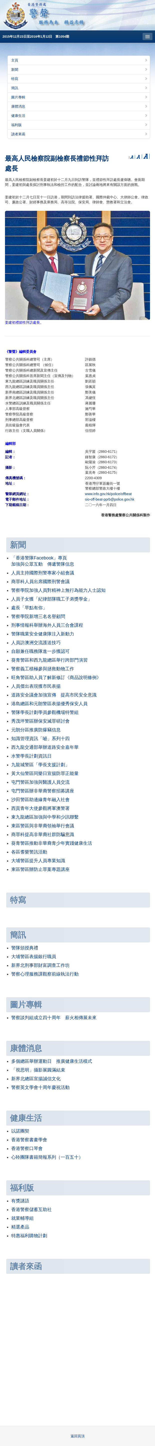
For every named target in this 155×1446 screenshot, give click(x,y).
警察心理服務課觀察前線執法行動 (45, 974)
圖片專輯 (79, 97)
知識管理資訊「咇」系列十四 (40, 738)
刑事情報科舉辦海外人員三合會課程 (47, 625)
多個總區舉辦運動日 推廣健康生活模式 (51, 1061)
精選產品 (20, 1226)
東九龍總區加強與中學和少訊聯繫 (45, 817)
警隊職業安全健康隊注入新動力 (42, 633)
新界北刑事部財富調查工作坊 (40, 965)
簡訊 (79, 88)
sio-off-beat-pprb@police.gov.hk (109, 499)
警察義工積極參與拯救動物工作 (42, 668)
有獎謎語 (20, 1200)
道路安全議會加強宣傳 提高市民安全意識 (54, 694)
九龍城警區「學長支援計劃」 (40, 764)
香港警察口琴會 (27, 1148)
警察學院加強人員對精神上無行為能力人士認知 (58, 590)
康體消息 (79, 106)
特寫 (79, 79)
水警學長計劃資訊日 (31, 756)
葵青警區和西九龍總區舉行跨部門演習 (49, 660)
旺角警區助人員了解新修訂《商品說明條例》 (56, 677)
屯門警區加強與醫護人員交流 (40, 782)
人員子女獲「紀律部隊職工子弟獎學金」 (51, 599)
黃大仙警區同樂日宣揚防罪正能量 (45, 773)
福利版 (79, 125)
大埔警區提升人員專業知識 (38, 860)
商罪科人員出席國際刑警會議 (40, 581)
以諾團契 (20, 1131)
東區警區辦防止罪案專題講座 (40, 869)
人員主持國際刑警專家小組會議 (42, 572)
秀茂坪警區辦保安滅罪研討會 (40, 721)
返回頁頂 (78, 1436)
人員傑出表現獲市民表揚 (36, 686)
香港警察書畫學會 (29, 1139)
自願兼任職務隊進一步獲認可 (40, 651)
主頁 (79, 60)
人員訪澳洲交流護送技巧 (36, 642)
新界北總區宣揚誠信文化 (36, 1078)
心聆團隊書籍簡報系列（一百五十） (47, 1157)
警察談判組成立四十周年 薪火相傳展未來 (54, 1017)
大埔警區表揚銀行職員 (33, 956)
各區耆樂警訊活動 (29, 851)
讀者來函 (79, 134)
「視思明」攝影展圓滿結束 (38, 1069)
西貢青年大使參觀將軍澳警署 (40, 808)
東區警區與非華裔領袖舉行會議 (42, 825)
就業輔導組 (22, 1218)
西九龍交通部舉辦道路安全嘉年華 (45, 747)
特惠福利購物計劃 (29, 1235)
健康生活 (79, 116)
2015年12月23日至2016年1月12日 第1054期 (35, 36)
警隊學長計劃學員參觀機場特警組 (45, 712)
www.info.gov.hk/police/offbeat (108, 494)
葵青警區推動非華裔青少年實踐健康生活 (51, 843)
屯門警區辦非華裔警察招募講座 (42, 790)
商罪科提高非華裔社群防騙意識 (42, 834)
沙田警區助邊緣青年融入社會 (40, 799)
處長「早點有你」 (29, 607)
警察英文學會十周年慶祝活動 (40, 1087)
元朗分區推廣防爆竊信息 (36, 729)
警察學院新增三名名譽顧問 (38, 616)
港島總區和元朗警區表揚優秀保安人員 (49, 703)
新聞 (79, 70)
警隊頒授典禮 (24, 947)
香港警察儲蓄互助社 (31, 1209)
